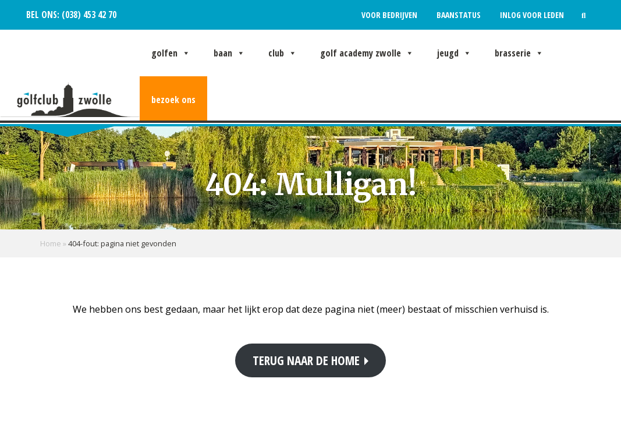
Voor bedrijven (389, 14)
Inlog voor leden (532, 14)
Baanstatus (459, 14)
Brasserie (519, 53)
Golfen (170, 53)
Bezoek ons (173, 99)
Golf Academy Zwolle (367, 53)
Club (282, 53)
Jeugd (454, 53)
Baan (229, 53)
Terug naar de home (306, 360)
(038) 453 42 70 (87, 15)
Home (50, 243)
